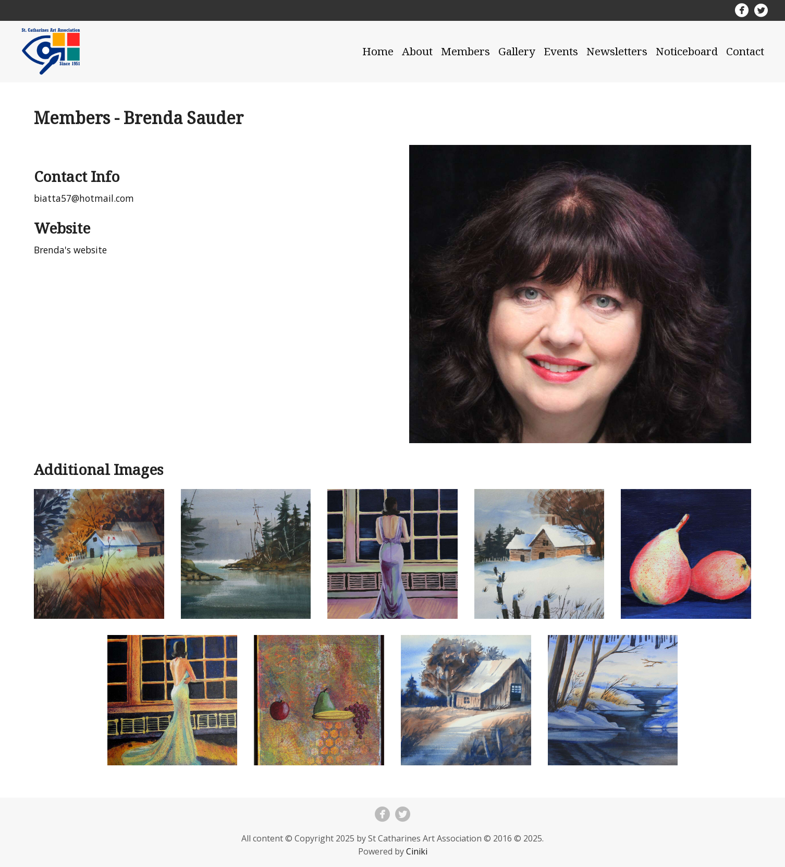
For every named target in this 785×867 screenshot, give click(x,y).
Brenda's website (70, 249)
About (417, 51)
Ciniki (416, 851)
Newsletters (616, 51)
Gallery (516, 51)
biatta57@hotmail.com (84, 198)
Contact (745, 51)
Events (561, 51)
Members (465, 51)
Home (378, 51)
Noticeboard (687, 51)
